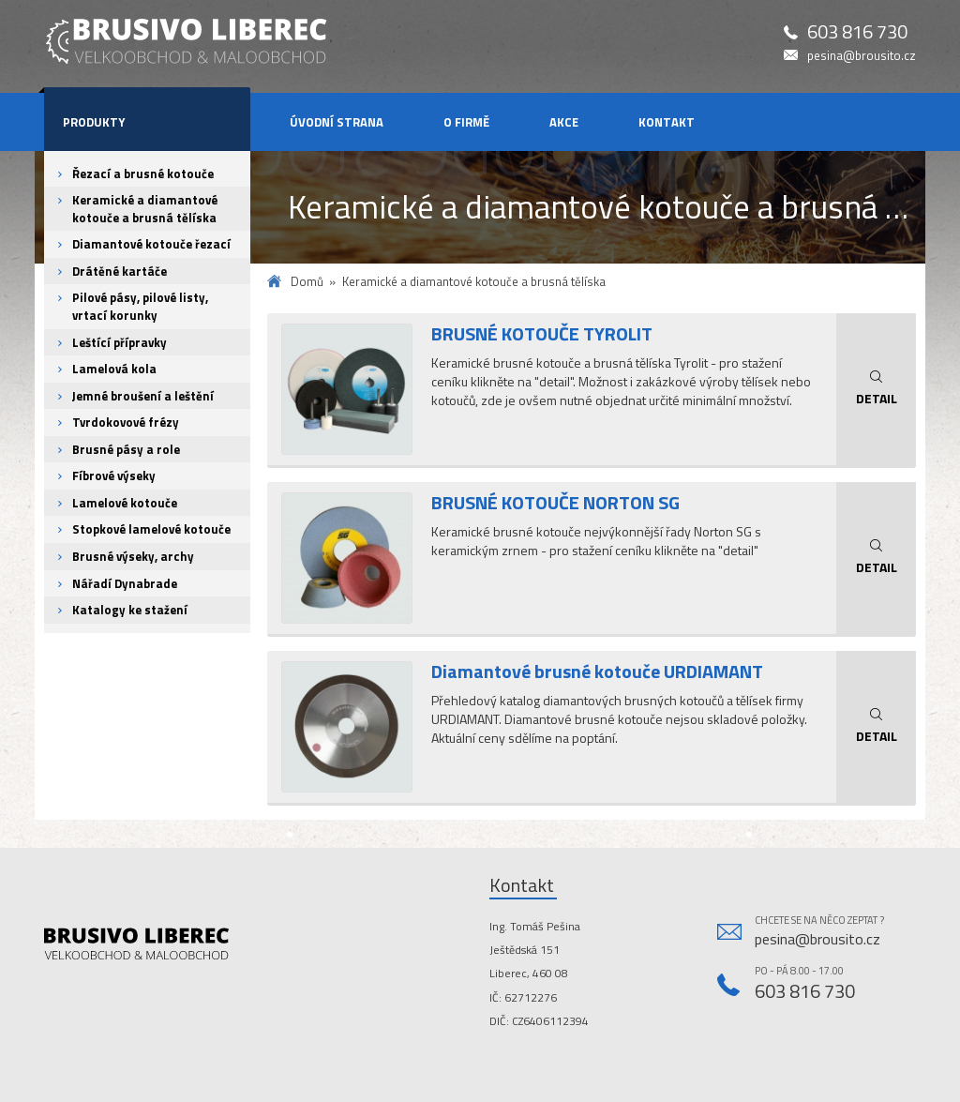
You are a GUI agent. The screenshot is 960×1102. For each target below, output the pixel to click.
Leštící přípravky (119, 342)
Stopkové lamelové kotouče (151, 529)
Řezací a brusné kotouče (143, 173)
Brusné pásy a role (126, 449)
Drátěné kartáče (119, 271)
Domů (307, 282)
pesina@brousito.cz (861, 56)
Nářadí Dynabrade (124, 583)
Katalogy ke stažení (130, 609)
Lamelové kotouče (124, 502)
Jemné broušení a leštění (143, 395)
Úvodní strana (336, 122)
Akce (563, 122)
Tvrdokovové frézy (125, 422)
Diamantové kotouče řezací (151, 243)
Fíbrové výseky (114, 475)
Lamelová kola (114, 368)
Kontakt (666, 122)
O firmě (466, 122)
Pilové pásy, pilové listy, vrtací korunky (140, 306)
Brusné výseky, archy (133, 556)
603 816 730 (857, 32)
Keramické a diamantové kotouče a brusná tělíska (145, 208)
